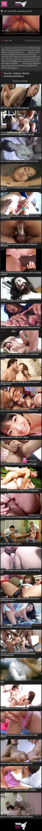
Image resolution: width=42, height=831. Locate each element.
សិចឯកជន (25, 73)
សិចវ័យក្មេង (17, 73)
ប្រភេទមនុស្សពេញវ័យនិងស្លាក (13, 76)
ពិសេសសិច (8, 73)
